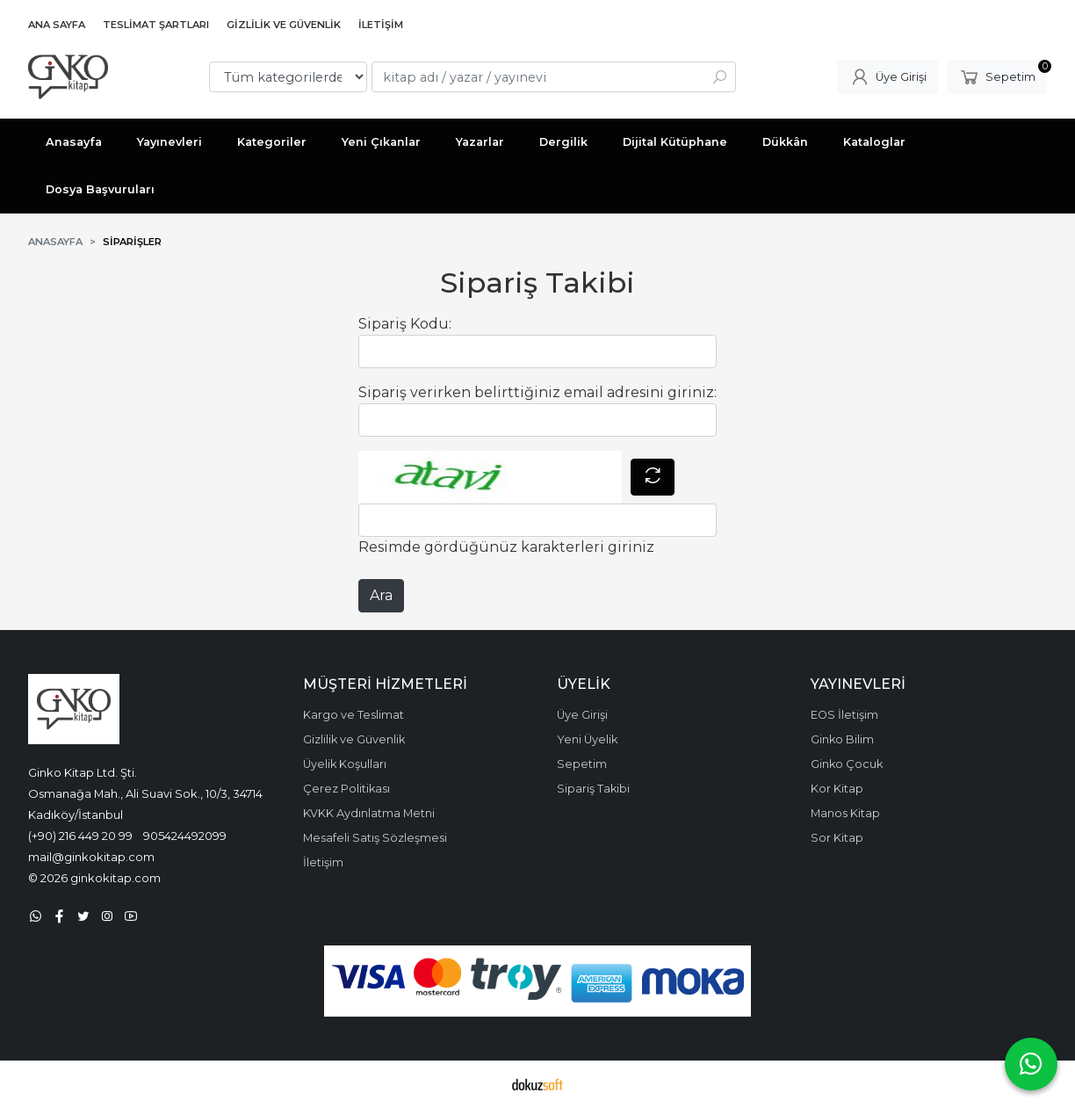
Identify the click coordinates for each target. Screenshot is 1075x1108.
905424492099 (185, 836)
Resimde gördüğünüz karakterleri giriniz (506, 547)
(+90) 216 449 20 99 (80, 836)
